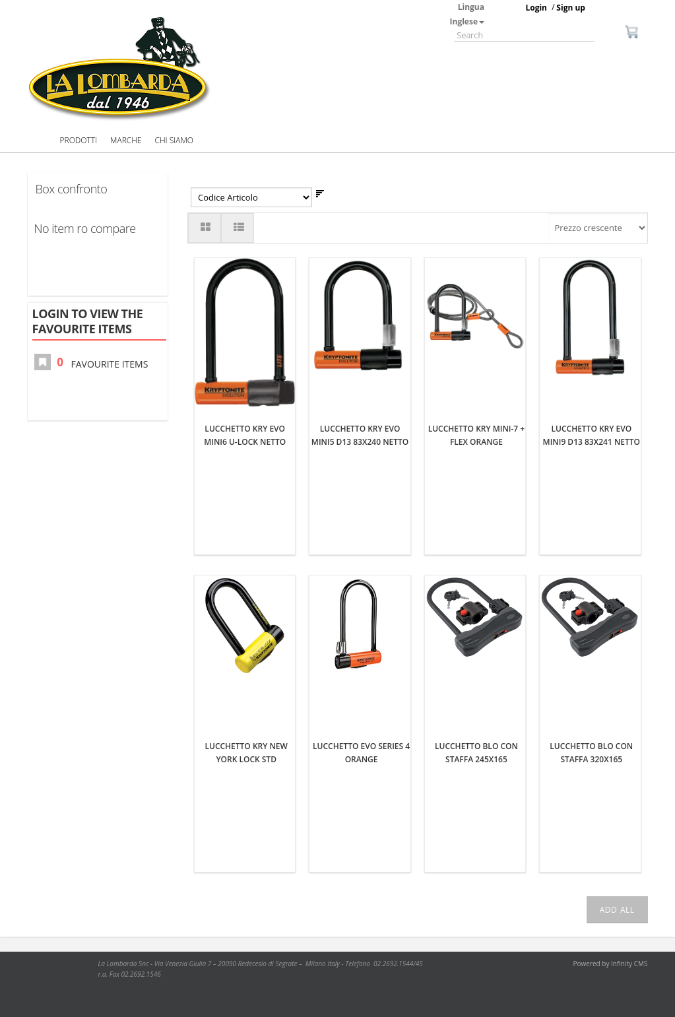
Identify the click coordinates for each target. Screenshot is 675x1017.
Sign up (570, 7)
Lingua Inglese (467, 14)
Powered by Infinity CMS (610, 963)
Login (536, 7)
